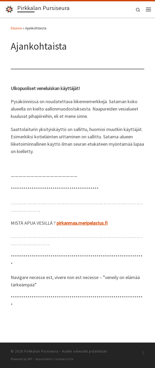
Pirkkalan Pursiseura (41, 351)
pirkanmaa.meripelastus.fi (82, 223)
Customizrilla (63, 359)
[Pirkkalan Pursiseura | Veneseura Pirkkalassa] (9, 8)
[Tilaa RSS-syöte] (143, 353)
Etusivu (16, 28)
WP (30, 359)
